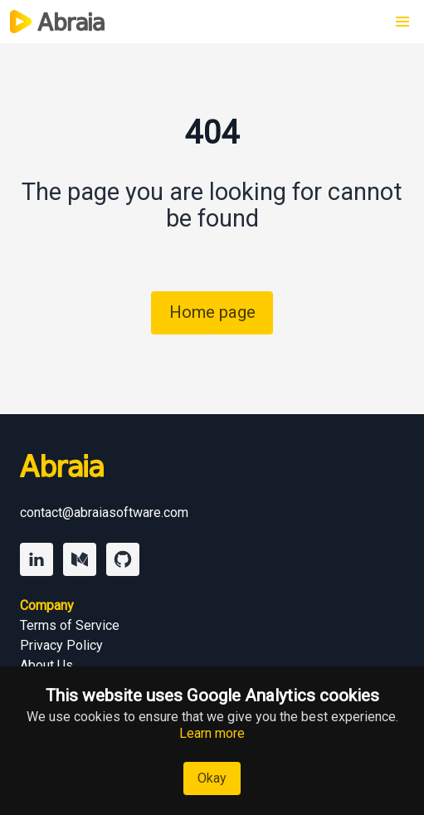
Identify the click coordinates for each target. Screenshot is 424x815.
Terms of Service (69, 625)
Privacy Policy (61, 645)
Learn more (212, 733)
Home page (212, 312)
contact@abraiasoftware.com (104, 512)
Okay (212, 778)
